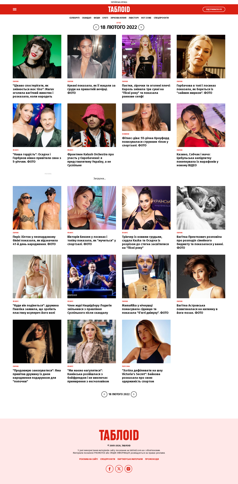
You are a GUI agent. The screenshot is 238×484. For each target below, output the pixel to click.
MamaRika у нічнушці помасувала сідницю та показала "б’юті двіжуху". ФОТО (145, 309)
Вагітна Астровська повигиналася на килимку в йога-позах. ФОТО (197, 309)
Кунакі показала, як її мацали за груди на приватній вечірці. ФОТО (91, 89)
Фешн (97, 18)
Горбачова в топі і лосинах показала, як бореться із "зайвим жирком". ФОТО (196, 89)
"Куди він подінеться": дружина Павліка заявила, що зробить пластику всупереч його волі (36, 309)
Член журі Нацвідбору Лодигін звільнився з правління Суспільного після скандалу (89, 309)
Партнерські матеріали (130, 459)
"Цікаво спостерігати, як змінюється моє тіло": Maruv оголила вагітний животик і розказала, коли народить (33, 91)
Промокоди (152, 459)
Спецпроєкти (161, 18)
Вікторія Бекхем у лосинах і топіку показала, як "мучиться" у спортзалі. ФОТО (91, 240)
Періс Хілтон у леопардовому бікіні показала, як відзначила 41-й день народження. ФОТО (35, 240)
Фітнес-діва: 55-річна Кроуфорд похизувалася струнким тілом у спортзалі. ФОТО (145, 141)
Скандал (86, 18)
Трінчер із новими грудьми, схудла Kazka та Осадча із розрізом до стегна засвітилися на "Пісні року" (145, 242)
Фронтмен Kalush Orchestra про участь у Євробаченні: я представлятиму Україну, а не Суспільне (90, 159)
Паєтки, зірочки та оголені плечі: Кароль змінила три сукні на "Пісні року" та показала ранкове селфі (146, 91)
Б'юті (105, 18)
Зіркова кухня (118, 18)
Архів (118, 23)
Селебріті (74, 18)
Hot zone (146, 18)
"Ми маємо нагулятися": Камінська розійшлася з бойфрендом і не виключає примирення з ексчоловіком (88, 376)
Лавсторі (134, 18)
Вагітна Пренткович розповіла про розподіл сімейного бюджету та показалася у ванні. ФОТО (200, 242)
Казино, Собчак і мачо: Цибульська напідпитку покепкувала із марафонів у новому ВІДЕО (197, 159)
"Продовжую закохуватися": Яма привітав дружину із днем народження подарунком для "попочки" (37, 376)
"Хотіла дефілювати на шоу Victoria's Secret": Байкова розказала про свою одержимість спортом (142, 376)
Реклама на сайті (88, 459)
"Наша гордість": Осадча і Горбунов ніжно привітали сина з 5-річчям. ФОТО (37, 157)
